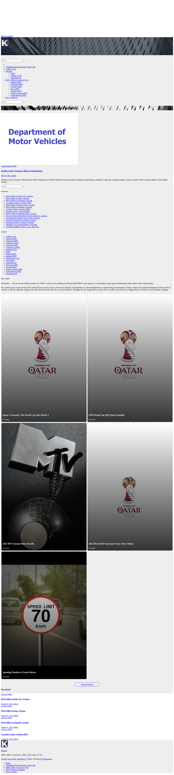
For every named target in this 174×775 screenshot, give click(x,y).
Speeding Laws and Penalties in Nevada (21, 225)
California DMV (12, 243)
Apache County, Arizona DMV (18, 211)
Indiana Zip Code (12, 258)
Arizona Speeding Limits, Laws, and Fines (22, 227)
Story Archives (11, 98)
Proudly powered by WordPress (13, 759)
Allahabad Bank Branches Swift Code (20, 67)
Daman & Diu (16, 76)
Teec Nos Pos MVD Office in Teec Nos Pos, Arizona (26, 216)
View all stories (87, 684)
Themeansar (47, 759)
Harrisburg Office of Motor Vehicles (20, 222)
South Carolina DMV (19, 93)
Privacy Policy (11, 772)
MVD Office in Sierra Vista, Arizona (20, 205)
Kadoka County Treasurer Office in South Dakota (21, 171)
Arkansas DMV (12, 241)
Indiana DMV (16, 82)
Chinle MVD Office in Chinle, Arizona (21, 220)
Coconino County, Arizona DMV (19, 203)
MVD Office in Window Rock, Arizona (21, 214)
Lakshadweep (16, 78)
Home (8, 763)
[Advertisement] (74, 18)
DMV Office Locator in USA (17, 80)
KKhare (4, 50)
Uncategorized (11, 274)
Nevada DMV (16, 91)
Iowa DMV (15, 89)
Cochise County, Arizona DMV (18, 209)
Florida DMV (11, 254)
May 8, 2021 (6, 176)
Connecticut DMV (13, 247)
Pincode (9, 71)
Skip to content (7, 36)
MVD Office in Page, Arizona (17, 198)
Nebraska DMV (17, 84)
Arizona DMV (16, 87)
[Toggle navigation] (2, 58)
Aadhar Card (11, 69)
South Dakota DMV (18, 95)
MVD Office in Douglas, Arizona (19, 207)
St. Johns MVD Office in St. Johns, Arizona (23, 218)
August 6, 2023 (7, 704)
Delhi (13, 74)
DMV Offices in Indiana (15, 770)
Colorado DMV (12, 245)
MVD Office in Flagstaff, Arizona (19, 201)
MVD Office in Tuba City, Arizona (19, 196)
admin (13, 176)
